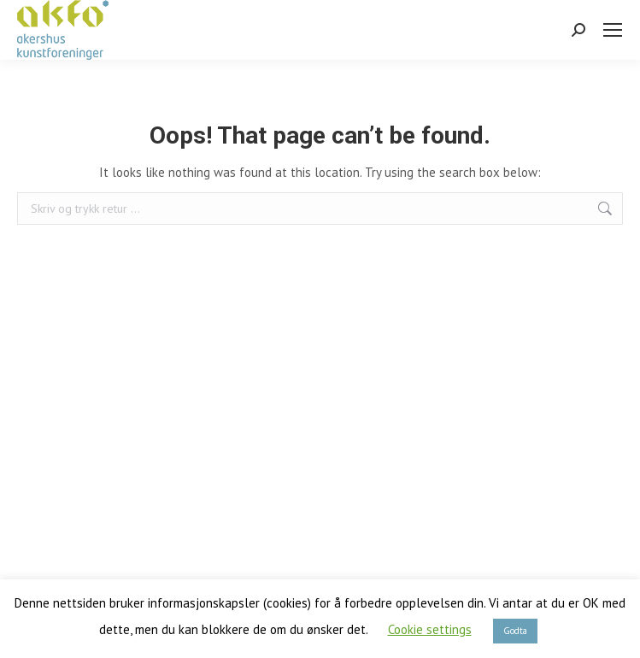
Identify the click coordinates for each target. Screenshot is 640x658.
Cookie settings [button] (430, 629)
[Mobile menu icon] (612, 30)
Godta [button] (515, 631)
